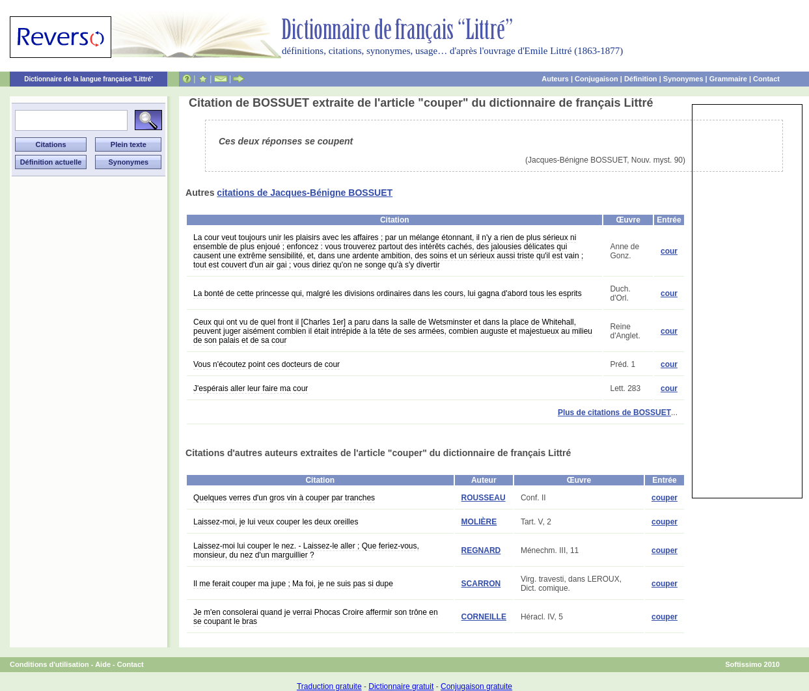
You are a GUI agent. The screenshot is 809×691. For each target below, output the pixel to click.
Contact (766, 79)
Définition (640, 79)
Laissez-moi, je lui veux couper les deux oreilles (275, 521)
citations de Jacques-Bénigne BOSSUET (304, 192)
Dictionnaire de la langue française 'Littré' (88, 79)
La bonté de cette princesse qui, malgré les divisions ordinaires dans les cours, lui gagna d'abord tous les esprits (387, 293)
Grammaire (728, 79)
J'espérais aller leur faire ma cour (250, 388)
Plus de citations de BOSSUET (614, 412)
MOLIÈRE (479, 521)
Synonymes (683, 79)
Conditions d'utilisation (49, 664)
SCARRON (481, 583)
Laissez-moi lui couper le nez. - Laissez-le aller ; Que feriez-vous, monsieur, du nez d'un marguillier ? (306, 550)
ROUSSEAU (483, 497)
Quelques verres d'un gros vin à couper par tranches (284, 497)
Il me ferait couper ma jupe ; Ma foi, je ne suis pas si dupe (293, 583)
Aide (103, 664)
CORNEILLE (483, 616)
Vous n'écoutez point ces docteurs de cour (266, 364)
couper (664, 497)
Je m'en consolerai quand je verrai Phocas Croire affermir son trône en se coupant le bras (315, 617)
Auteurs (555, 79)
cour (669, 251)
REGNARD (481, 550)
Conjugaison (596, 79)
